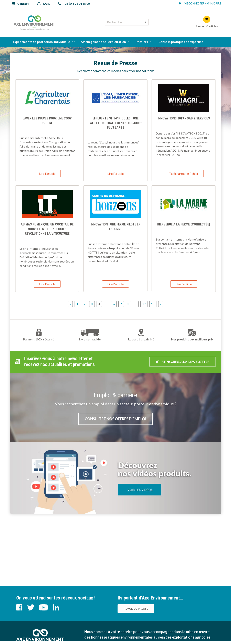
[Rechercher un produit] (144, 22)
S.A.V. (43, 3)
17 (144, 304)
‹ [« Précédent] (70, 304)
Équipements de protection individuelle (41, 42)
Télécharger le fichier (183, 173)
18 (152, 304)
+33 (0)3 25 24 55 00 (74, 3)
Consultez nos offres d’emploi (115, 419)
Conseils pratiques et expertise (180, 42)
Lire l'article (47, 173)
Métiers (142, 42)
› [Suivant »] (160, 304)
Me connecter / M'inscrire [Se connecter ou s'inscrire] (200, 3)
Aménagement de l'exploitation (103, 42)
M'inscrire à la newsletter (182, 361)
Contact (20, 3)
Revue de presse (136, 608)
